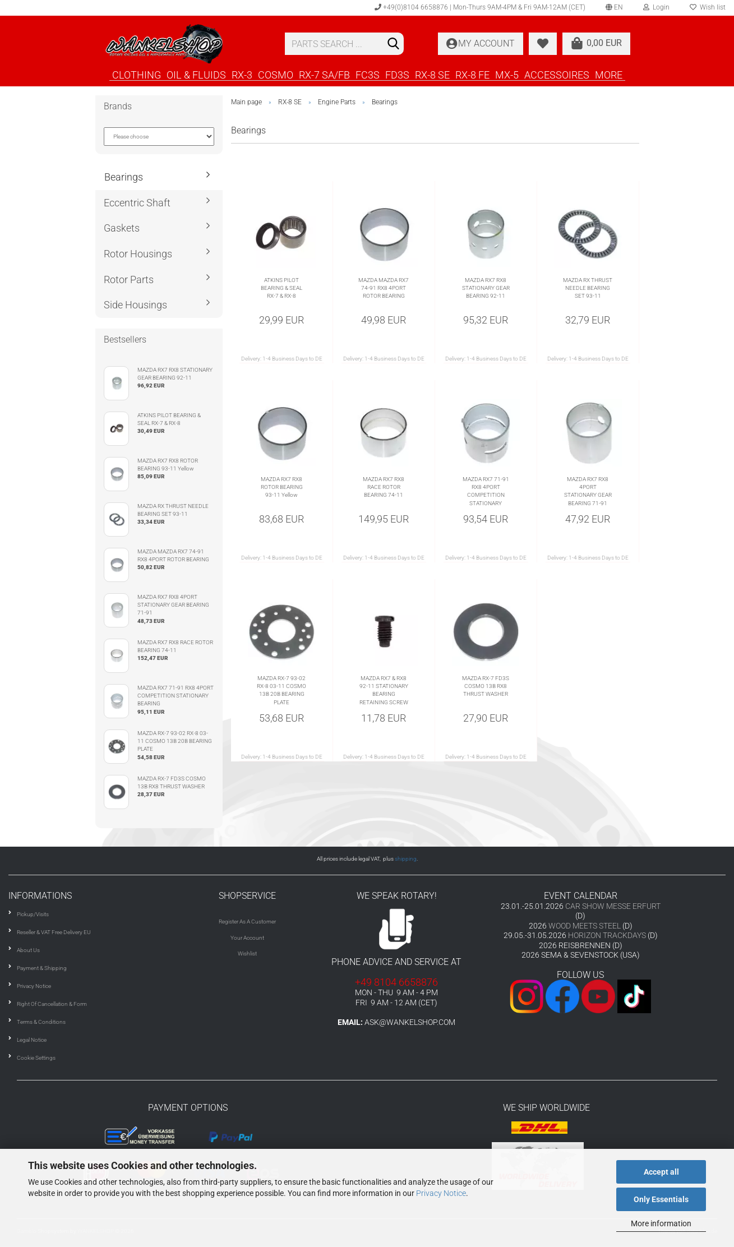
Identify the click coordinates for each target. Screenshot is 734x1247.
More (608, 74)
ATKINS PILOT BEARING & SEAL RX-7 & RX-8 (281, 288)
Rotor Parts (129, 279)
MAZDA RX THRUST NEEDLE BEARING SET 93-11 (587, 288)
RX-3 (242, 74)
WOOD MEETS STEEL (584, 925)
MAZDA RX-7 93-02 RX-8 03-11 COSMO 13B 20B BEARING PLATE (281, 690)
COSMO (275, 74)
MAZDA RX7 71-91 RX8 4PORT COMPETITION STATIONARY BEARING (486, 491)
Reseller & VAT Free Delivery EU (54, 932)
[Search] (393, 44)
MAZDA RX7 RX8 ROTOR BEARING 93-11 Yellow (282, 487)
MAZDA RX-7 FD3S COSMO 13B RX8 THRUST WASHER (485, 686)
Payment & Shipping (42, 968)
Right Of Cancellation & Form (52, 1004)
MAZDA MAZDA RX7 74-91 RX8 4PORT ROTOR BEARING (383, 288)
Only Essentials (661, 1199)
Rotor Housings (138, 254)
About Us (28, 950)
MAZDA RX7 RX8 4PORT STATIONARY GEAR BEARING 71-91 (588, 491)
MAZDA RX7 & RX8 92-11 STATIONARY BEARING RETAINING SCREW (383, 690)
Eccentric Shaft (137, 203)
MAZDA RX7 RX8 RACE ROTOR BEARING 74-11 (383, 487)
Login (656, 7)
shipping (406, 859)
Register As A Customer (247, 921)
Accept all (661, 1171)
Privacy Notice (441, 1193)
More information (661, 1223)
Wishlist (247, 953)
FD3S (397, 74)
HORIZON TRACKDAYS (607, 935)
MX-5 (507, 74)
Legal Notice (32, 1040)
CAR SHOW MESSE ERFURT (613, 906)
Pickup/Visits (33, 914)
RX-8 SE (432, 74)
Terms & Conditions (41, 1022)
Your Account (247, 938)
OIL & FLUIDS (196, 74)
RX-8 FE (472, 74)
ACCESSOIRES (556, 74)
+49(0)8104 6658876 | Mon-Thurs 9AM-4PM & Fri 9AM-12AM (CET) (480, 7)
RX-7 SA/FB (324, 74)
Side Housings (135, 305)
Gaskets (122, 228)
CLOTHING (136, 74)
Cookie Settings (36, 1058)
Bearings (123, 177)
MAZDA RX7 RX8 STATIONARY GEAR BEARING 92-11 (486, 288)
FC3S (368, 74)
